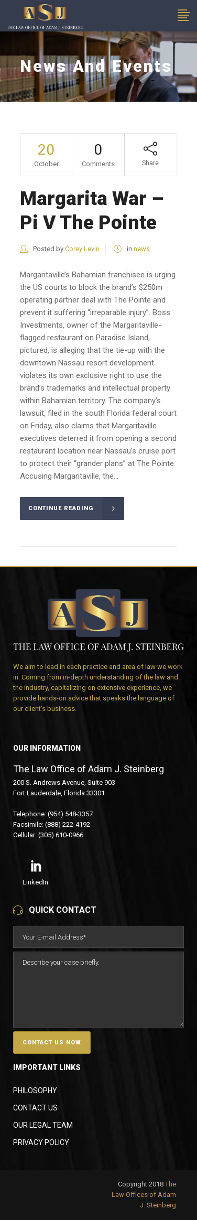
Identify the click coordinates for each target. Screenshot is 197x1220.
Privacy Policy (41, 1142)
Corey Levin (82, 249)
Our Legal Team (43, 1125)
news (142, 249)
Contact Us (35, 1108)
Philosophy (35, 1090)
